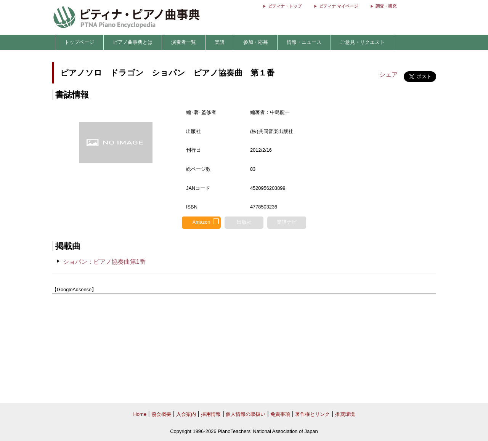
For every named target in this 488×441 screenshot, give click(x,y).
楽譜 (220, 42)
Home (139, 414)
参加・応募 (255, 42)
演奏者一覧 (183, 42)
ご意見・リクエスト (362, 42)
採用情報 (211, 414)
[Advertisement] (244, 348)
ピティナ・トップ (285, 6)
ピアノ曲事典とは (132, 42)
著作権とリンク (312, 414)
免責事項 (280, 414)
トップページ (79, 42)
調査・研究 (386, 6)
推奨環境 (345, 414)
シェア (388, 74)
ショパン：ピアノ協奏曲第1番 (104, 261)
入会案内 (186, 414)
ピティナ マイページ (338, 6)
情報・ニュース (304, 42)
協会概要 (161, 414)
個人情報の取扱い (245, 414)
